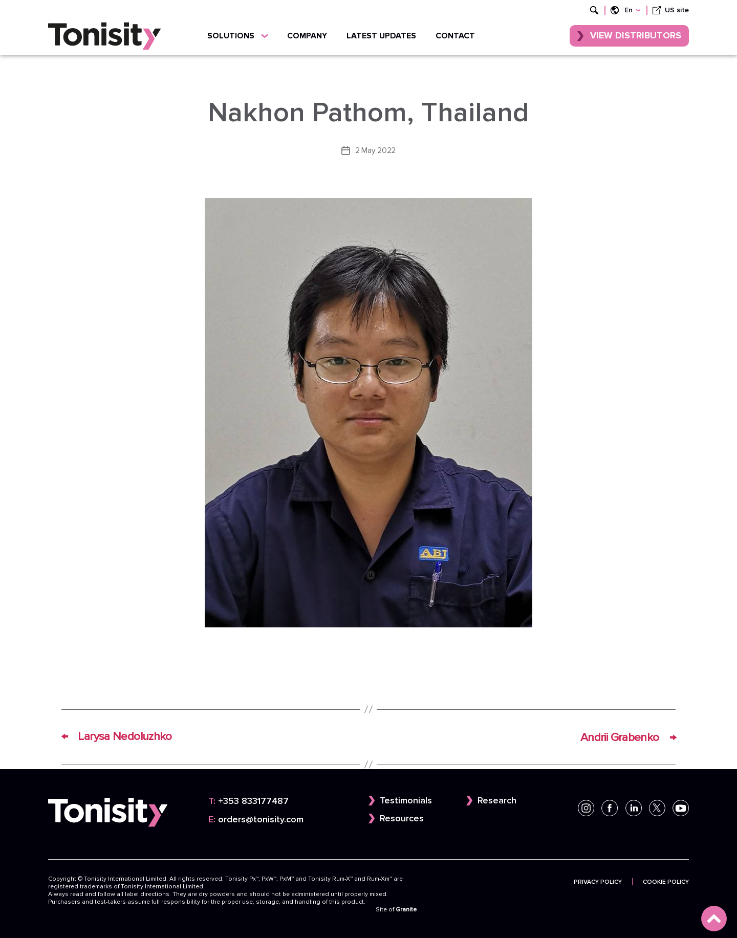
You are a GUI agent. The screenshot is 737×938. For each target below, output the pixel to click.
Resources (402, 818)
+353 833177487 (248, 800)
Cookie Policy (666, 880)
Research (497, 799)
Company (307, 36)
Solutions (237, 36)
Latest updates (381, 36)
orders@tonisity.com (256, 818)
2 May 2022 (375, 150)
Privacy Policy (598, 880)
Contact (455, 36)
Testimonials (406, 799)
